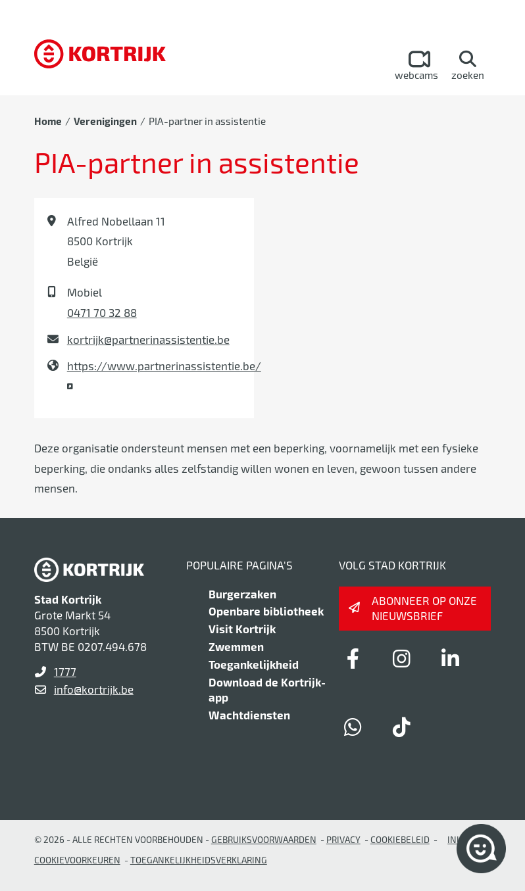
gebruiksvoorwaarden (263, 839)
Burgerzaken (242, 593)
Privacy (343, 839)
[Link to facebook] (353, 658)
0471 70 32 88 (102, 312)
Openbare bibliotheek (266, 610)
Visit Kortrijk (242, 628)
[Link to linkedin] (450, 658)
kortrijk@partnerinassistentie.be (148, 339)
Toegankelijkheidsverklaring (198, 859)
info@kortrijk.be (94, 689)
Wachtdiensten (249, 714)
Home (48, 121)
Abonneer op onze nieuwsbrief (424, 608)
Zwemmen (236, 646)
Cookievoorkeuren (77, 859)
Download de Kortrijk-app (267, 689)
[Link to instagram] (402, 658)
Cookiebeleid (400, 839)
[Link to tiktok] (402, 726)
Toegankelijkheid (254, 664)
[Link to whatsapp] (353, 726)
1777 (65, 671)
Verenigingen (105, 121)
